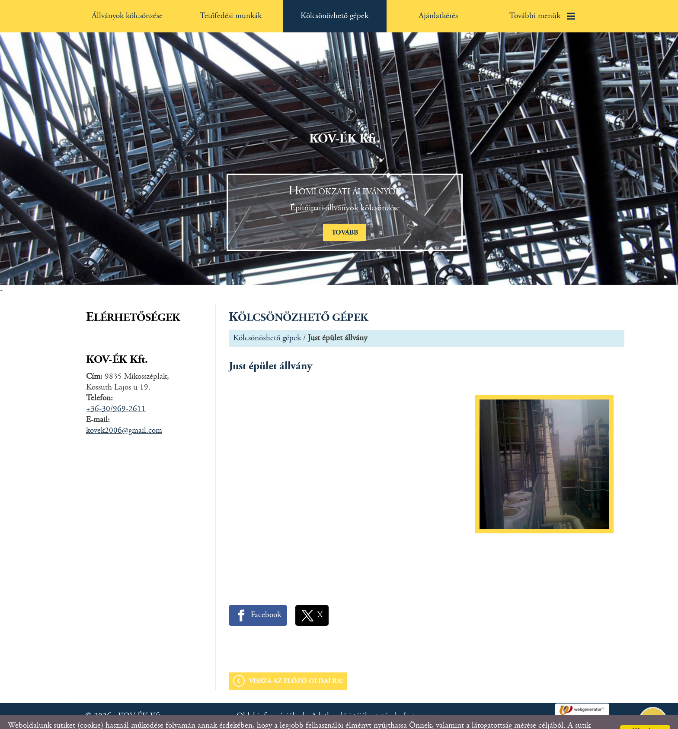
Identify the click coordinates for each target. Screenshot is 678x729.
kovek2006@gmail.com (124, 413)
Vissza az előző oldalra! (296, 664)
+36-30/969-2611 (116, 392)
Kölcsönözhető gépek (267, 321)
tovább (345, 215)
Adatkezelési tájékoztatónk (285, 718)
